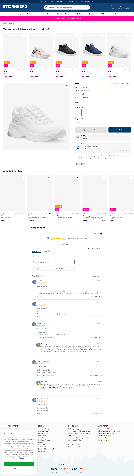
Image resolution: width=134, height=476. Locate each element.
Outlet (91, 14)
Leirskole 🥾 (102, 438)
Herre (39, 14)
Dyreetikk (41, 438)
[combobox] (42, 268)
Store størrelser (73, 444)
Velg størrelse (103, 123)
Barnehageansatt (104, 440)
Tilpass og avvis (19, 468)
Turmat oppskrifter (74, 447)
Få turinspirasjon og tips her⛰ (109, 431)
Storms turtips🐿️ (104, 435)
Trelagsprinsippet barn (76, 429)
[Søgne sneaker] (15, 56)
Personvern (42, 447)
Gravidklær (72, 435)
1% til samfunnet (44, 440)
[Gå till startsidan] (15, 7)
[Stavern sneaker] (67, 56)
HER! (81, 18)
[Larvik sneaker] (78, 112)
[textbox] (101, 276)
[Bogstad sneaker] (119, 56)
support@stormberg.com (88, 349)
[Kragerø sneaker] (12, 199)
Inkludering (42, 442)
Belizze (77, 83)
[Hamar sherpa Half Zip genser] (94, 199)
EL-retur (71, 442)
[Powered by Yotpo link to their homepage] (98, 234)
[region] (19, 452)
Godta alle (19, 463)
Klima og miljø (43, 433)
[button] (40, 296)
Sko (57, 14)
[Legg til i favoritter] (24, 35)
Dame (29, 14)
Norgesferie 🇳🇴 (103, 429)
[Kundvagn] (128, 7)
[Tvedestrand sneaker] (41, 56)
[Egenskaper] (103, 164)
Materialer (41, 444)
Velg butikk (84, 148)
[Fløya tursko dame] (121, 199)
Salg (19, 14)
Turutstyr (68, 14)
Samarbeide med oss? (46, 449)
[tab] (94, 248)
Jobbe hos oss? (43, 451)
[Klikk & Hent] (119, 130)
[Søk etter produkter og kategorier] (67, 7)
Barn (48, 14)
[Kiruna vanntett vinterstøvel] (39, 199)
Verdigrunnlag (43, 431)
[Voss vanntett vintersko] (67, 199)
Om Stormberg (43, 429)
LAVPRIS (102, 14)
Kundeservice (12, 429)
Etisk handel (42, 435)
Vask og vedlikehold (75, 440)
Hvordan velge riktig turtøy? (78, 438)
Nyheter (80, 14)
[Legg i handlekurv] (91, 130)
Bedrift (113, 14)
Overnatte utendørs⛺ (106, 433)
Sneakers (11, 23)
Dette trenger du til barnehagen (79, 433)
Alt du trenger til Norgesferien (79, 431)
